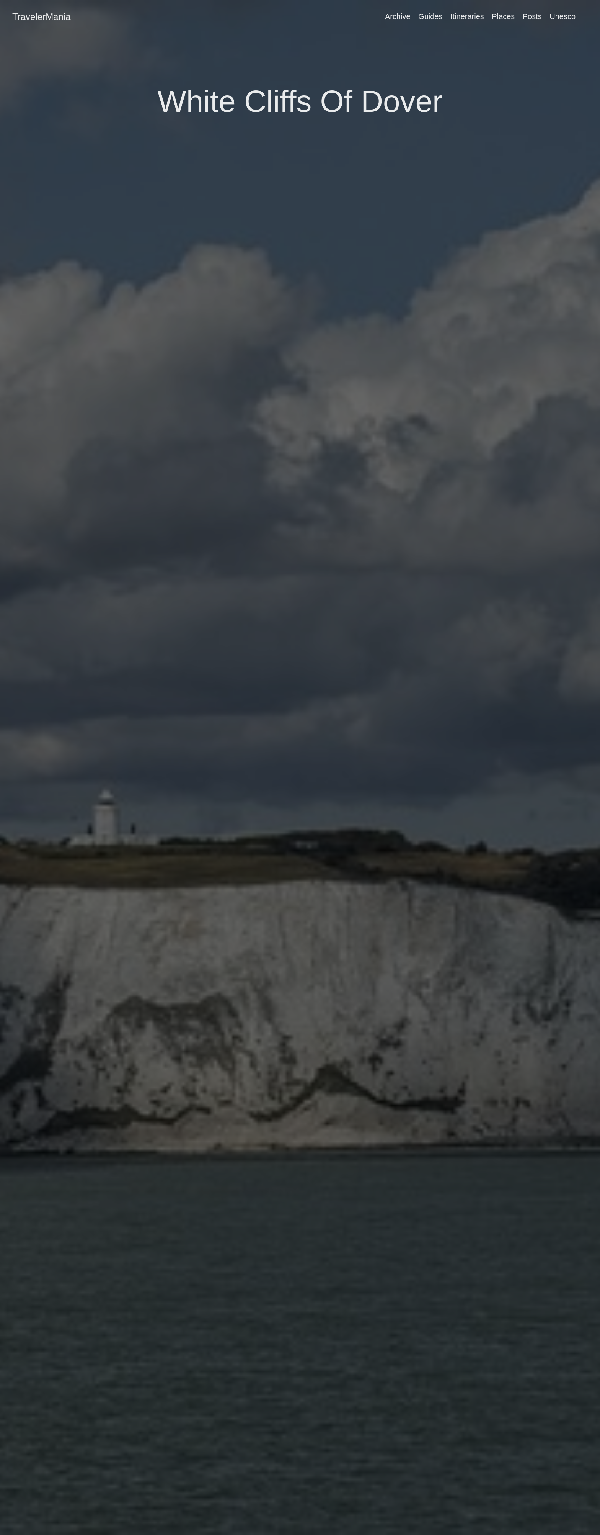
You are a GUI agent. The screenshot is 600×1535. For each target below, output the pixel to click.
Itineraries (467, 16)
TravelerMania (41, 16)
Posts (532, 16)
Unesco (562, 16)
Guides (430, 16)
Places (503, 16)
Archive (398, 16)
